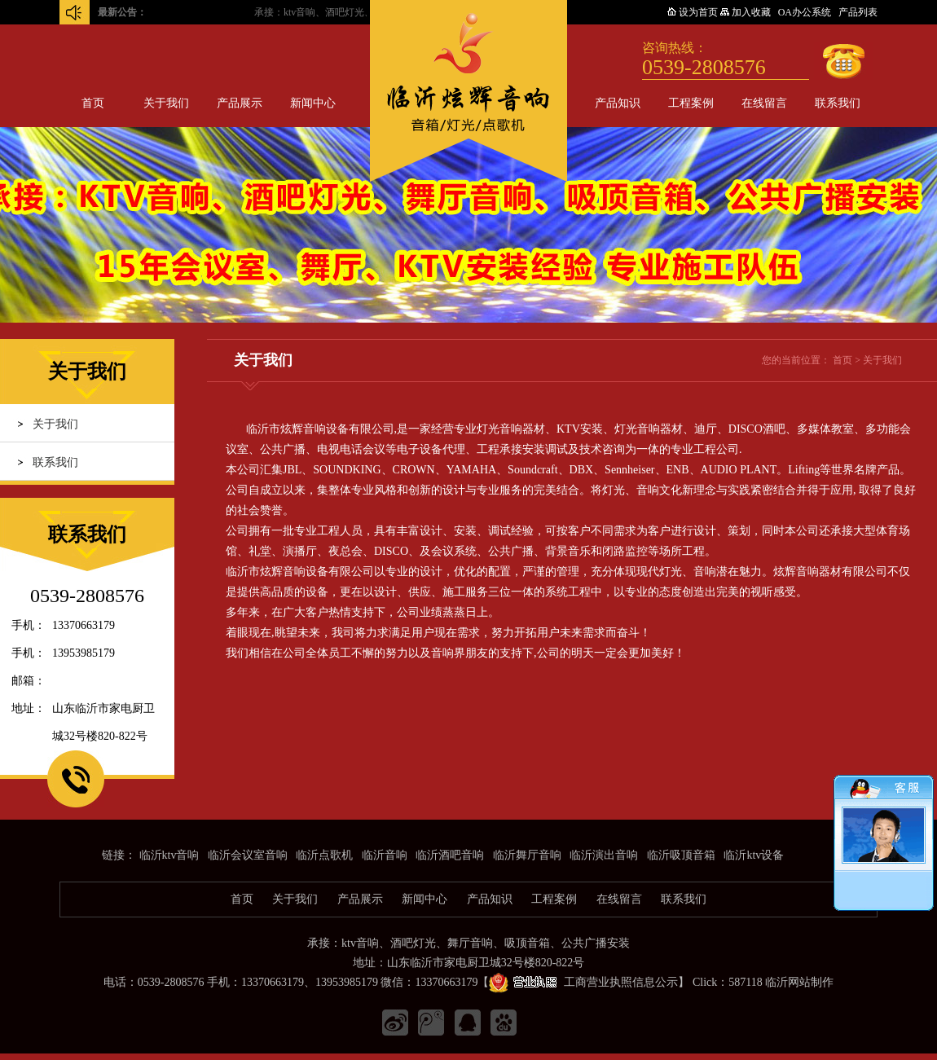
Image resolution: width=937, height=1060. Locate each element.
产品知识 (617, 103)
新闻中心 (313, 103)
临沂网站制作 (799, 982)
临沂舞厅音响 (527, 855)
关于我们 (166, 103)
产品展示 (239, 103)
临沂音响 (384, 855)
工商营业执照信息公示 (583, 982)
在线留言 (764, 103)
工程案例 (691, 103)
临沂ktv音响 (169, 855)
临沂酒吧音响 (450, 855)
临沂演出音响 (604, 855)
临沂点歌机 (324, 855)
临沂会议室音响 (248, 855)
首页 (92, 103)
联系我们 (837, 103)
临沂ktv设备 (754, 855)
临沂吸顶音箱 (681, 855)
